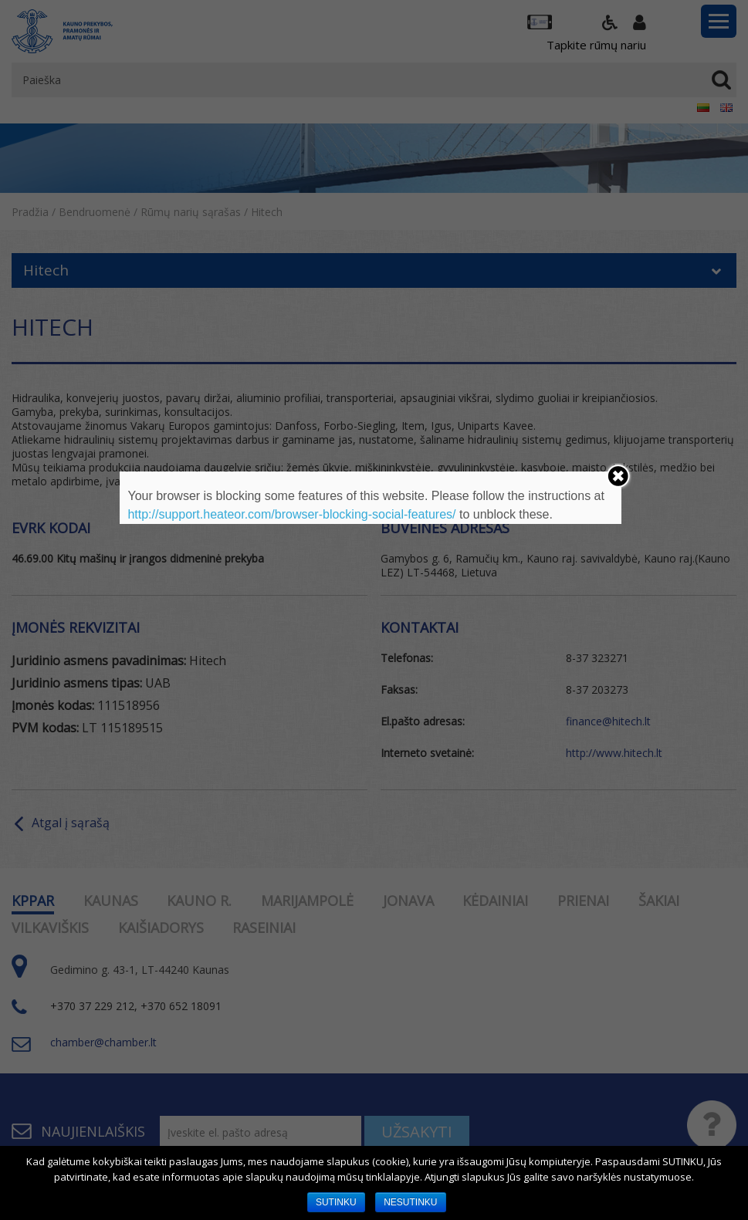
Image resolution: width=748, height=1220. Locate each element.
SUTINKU (336, 1202)
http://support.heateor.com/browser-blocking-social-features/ (291, 514)
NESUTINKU (410, 1202)
